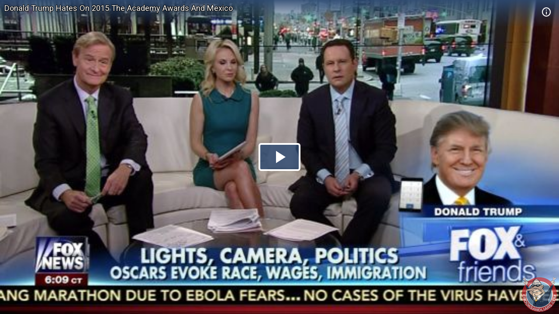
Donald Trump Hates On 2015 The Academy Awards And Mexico (118, 8)
